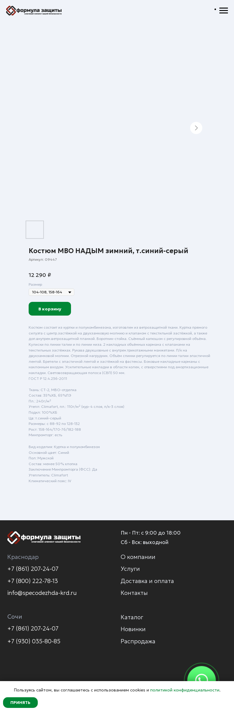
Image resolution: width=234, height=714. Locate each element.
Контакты (134, 592)
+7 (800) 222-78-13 (32, 581)
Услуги (130, 568)
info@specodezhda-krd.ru (42, 592)
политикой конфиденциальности (184, 690)
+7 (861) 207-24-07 (32, 568)
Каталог (132, 617)
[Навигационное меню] (223, 11)
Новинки (133, 629)
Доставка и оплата (147, 581)
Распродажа (138, 641)
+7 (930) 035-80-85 (33, 641)
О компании (138, 556)
